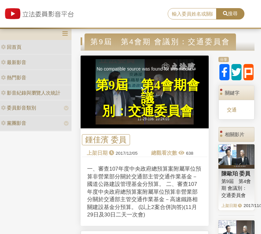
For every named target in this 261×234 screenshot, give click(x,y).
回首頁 (11, 47)
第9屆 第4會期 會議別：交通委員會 (236, 188)
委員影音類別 (18, 107)
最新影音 (13, 62)
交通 (232, 109)
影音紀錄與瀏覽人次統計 (30, 93)
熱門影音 (13, 77)
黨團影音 (13, 123)
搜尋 (230, 13)
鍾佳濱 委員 (105, 140)
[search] (192, 14)
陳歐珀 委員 (236, 173)
